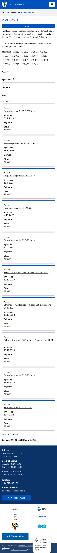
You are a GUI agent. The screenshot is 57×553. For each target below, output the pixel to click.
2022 (35, 60)
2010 (16, 52)
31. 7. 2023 (9, 118)
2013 (44, 52)
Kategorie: (6, 52)
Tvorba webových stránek (19, 550)
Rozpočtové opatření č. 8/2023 (19, 240)
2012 (35, 52)
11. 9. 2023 (9, 183)
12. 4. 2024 (9, 415)
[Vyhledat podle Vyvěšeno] (28, 84)
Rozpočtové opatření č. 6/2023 (19, 176)
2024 (7, 64)
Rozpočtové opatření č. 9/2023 (19, 375)
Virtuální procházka (15, 536)
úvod (36, 64)
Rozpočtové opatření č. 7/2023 (19, 208)
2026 (26, 64)
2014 (7, 56)
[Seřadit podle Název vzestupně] (9, 70)
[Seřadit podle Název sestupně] (9, 71)
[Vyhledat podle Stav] (28, 101)
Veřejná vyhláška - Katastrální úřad (21, 143)
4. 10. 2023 (9, 215)
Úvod (4, 12)
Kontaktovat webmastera (26, 546)
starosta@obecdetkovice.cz (13, 491)
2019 (7, 60)
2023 (45, 60)
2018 (44, 56)
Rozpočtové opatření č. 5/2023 (19, 111)
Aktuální (7, 130)
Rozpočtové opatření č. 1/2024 (19, 407)
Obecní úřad (15, 12)
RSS (39, 26)
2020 (16, 60)
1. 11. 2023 (8, 247)
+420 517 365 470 (10, 483)
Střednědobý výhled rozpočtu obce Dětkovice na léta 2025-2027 (27, 306)
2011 (26, 52)
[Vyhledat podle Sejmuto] (28, 93)
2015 (16, 56)
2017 (35, 56)
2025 (17, 64)
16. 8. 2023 (9, 150)
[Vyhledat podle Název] (28, 76)
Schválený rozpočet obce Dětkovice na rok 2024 (27, 272)
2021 (26, 60)
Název (5, 72)
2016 (26, 56)
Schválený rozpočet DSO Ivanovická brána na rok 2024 (28, 341)
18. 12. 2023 (9, 280)
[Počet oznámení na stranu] (36, 440)
